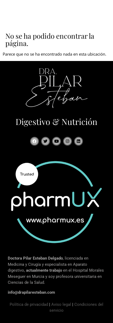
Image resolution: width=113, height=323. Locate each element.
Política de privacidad (29, 304)
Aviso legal (61, 304)
